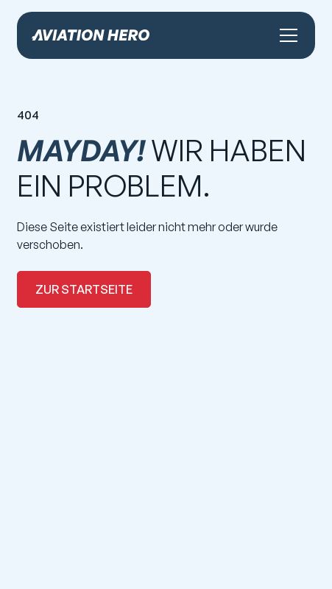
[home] (90, 35)
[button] (285, 35)
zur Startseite (84, 289)
